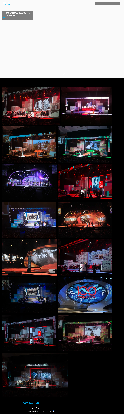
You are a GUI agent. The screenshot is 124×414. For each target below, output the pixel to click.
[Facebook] (54, 411)
